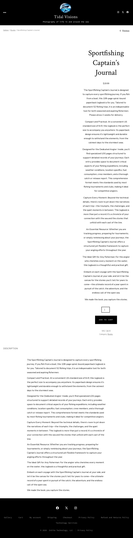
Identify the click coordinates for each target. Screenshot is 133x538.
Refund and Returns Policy (115, 517)
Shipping (51, 517)
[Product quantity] (105, 310)
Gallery (6, 30)
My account (35, 517)
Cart (20, 517)
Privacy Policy (86, 517)
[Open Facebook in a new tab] (127, 12)
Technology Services (66, 523)
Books (13, 30)
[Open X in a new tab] (122, 12)
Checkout (67, 517)
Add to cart (106, 320)
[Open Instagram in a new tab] (118, 12)
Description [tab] (10, 348)
